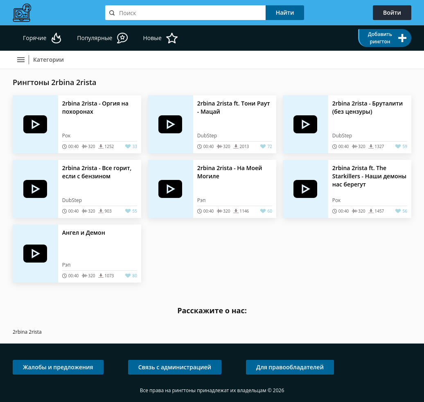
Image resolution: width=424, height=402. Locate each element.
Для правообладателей (290, 367)
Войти (392, 12)
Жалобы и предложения (58, 367)
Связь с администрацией (174, 367)
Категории (48, 59)
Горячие (34, 38)
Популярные (94, 38)
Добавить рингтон (380, 38)
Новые (152, 38)
